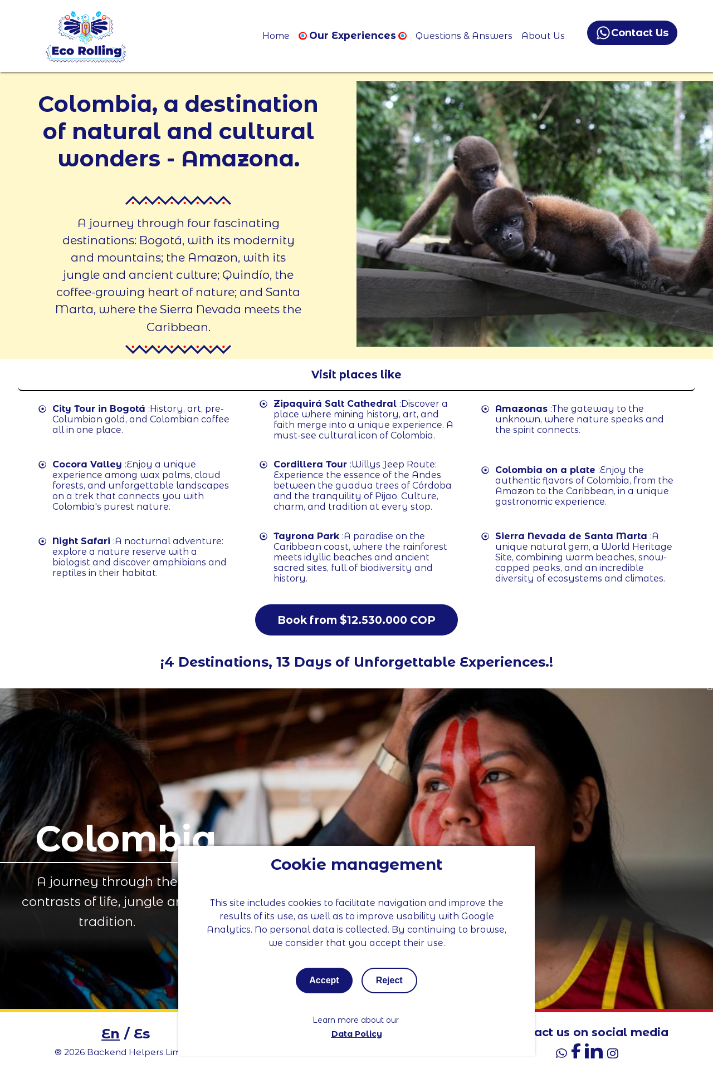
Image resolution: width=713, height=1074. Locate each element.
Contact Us (632, 33)
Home (276, 36)
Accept (324, 980)
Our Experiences (352, 35)
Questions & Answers (464, 36)
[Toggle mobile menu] (356, 375)
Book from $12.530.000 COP (356, 620)
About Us (543, 36)
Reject (389, 980)
